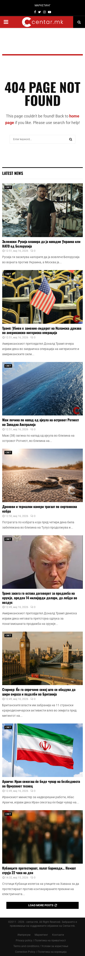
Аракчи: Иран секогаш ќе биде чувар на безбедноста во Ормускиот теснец (41, 784)
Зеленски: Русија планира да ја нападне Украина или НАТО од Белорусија (41, 244)
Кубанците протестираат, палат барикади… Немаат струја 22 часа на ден (39, 870)
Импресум (24, 934)
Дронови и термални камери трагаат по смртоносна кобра (39, 509)
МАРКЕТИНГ (43, 5)
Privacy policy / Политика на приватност (41, 940)
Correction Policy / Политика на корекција (41, 951)
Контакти (58, 934)
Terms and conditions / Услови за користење (40, 946)
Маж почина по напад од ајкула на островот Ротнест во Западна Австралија (40, 422)
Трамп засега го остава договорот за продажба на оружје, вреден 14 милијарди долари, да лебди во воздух (39, 598)
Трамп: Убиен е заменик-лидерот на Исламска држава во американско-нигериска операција (41, 330)
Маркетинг (41, 934)
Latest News (12, 173)
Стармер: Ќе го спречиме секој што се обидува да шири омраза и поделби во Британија (38, 692)
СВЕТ (8, 187)
